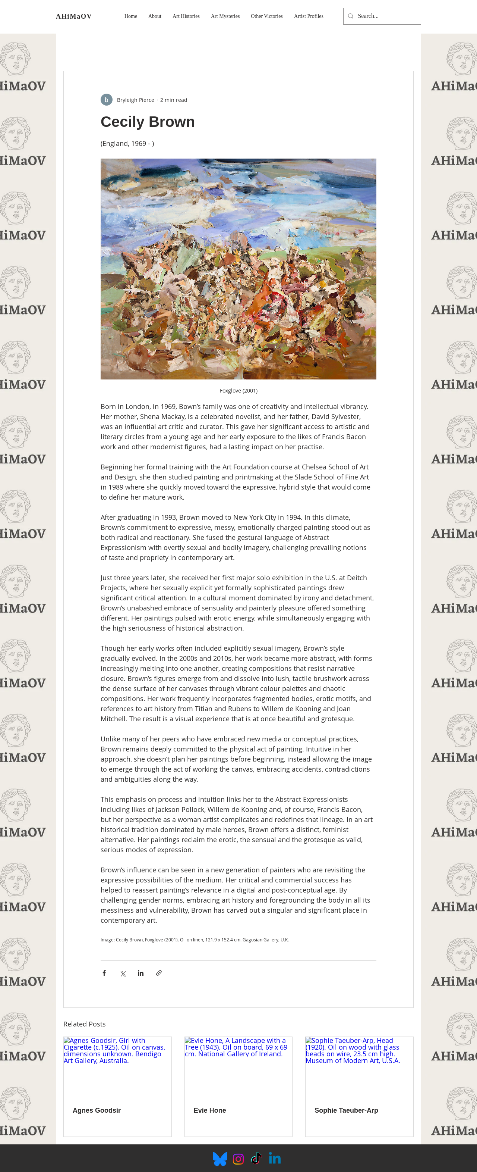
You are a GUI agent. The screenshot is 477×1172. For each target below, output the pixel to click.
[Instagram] (238, 1159)
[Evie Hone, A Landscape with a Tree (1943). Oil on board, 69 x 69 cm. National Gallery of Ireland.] (239, 1067)
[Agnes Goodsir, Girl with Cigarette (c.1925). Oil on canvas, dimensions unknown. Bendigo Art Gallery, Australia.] (117, 1067)
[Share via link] (158, 972)
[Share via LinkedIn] (140, 972)
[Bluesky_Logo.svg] (220, 1159)
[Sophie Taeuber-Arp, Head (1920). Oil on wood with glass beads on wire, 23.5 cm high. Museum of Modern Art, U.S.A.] (359, 1067)
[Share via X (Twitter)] (122, 972)
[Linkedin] (275, 1159)
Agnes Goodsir (97, 1110)
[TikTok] (256, 1159)
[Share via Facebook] (104, 972)
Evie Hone (210, 1110)
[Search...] (381, 16)
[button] (155, 16)
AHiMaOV (74, 16)
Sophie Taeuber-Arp (346, 1110)
